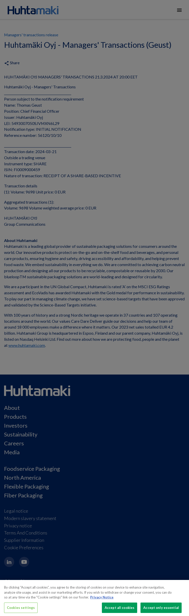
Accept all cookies (119, 610)
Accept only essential (161, 610)
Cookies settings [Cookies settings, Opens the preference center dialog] (21, 610)
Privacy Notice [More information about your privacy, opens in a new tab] (102, 600)
